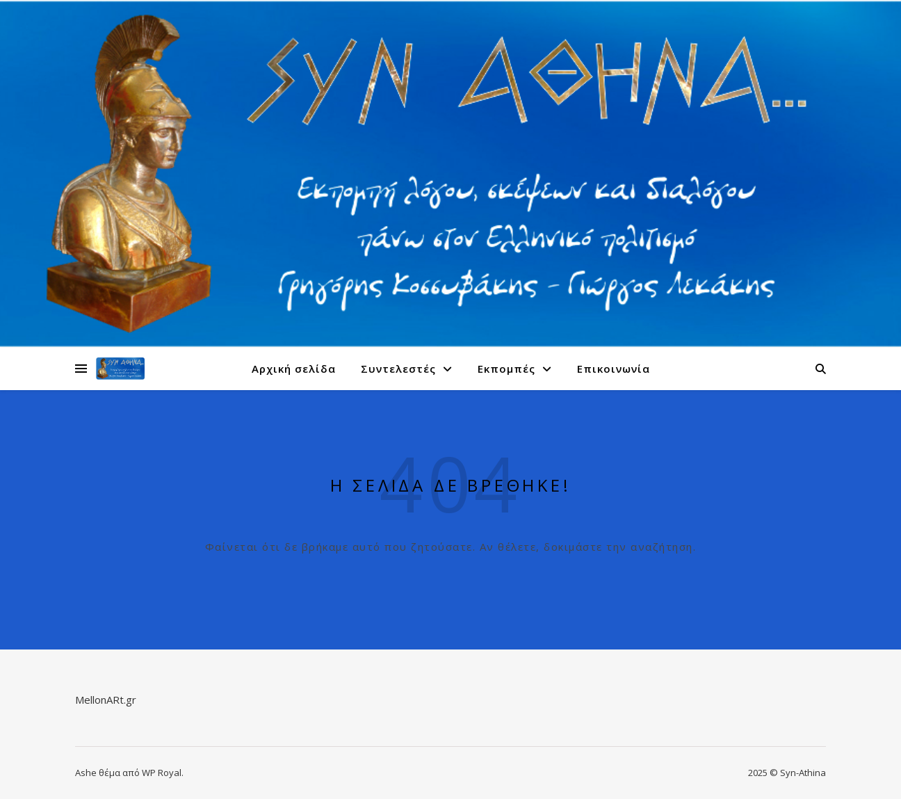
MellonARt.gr (105, 700)
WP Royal (161, 772)
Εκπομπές (506, 369)
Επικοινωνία (613, 369)
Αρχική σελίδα (294, 369)
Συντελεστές (398, 369)
